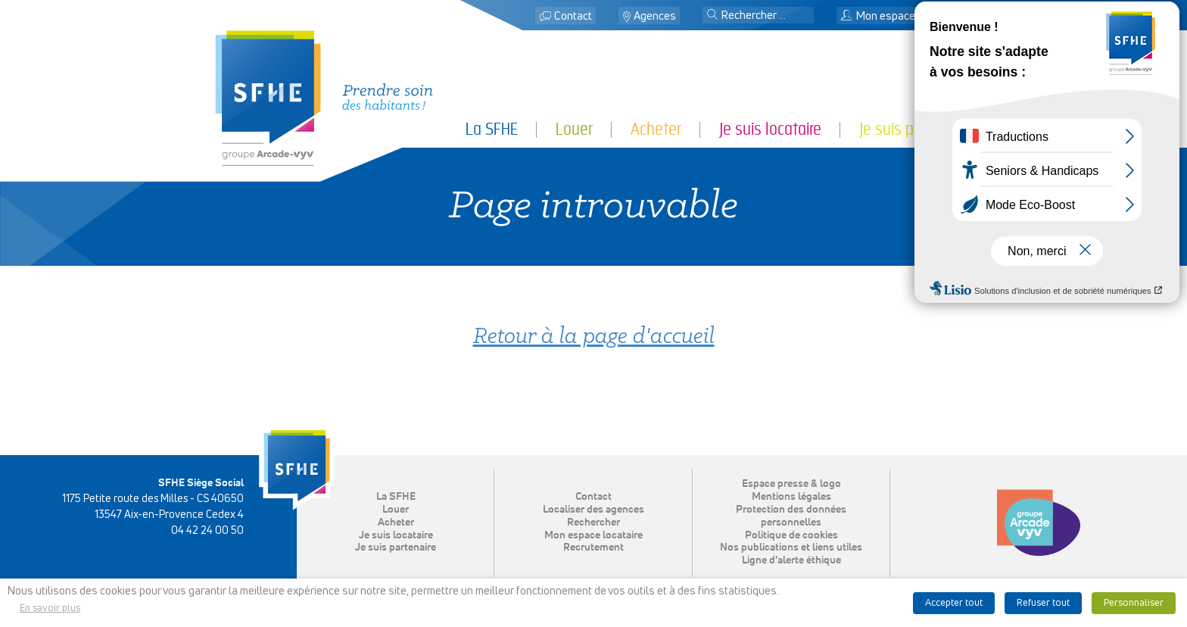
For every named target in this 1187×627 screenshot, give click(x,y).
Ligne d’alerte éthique (791, 560)
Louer (574, 129)
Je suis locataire (770, 129)
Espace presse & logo (791, 484)
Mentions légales (791, 496)
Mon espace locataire (900, 16)
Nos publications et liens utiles (791, 547)
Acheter (656, 129)
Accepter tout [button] (954, 603)
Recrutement (593, 547)
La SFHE (492, 129)
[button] (712, 15)
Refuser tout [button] (1043, 603)
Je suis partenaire (915, 129)
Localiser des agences (593, 509)
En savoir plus (50, 608)
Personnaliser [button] (1134, 603)
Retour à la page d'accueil (594, 337)
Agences (655, 16)
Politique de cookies (791, 535)
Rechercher (593, 522)
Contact (573, 16)
